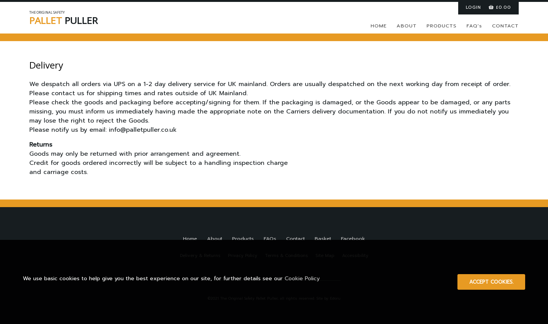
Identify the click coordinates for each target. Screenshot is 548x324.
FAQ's (474, 25)
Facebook (353, 238)
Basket (323, 238)
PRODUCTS (442, 25)
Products (243, 238)
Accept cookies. (491, 282)
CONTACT (505, 25)
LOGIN (473, 7)
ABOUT (407, 25)
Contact (295, 238)
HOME (379, 25)
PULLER (78, 19)
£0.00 (500, 7)
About (214, 238)
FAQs (270, 238)
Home (190, 238)
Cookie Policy (302, 278)
